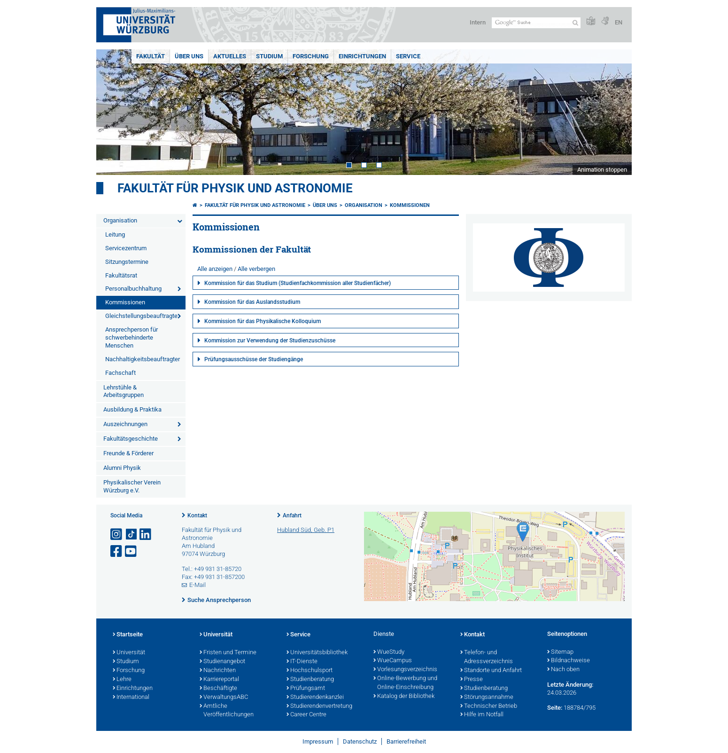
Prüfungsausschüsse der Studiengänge (253, 359)
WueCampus (392, 661)
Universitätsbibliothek (317, 653)
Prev (112, 112)
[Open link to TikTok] (131, 534)
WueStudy (388, 652)
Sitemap (560, 652)
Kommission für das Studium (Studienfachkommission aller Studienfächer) (297, 283)
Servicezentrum (126, 248)
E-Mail (197, 584)
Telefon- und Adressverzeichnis (486, 657)
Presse (471, 679)
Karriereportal (219, 679)
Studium (269, 56)
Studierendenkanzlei (315, 697)
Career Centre (306, 715)
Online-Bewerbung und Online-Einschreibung (405, 683)
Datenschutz (360, 741)
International (131, 697)
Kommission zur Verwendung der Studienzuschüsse (269, 340)
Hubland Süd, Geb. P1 (305, 529)
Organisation (120, 220)
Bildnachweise (568, 661)
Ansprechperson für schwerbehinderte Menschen (131, 337)
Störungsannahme (486, 697)
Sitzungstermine (126, 261)
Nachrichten (218, 670)
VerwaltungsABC (224, 697)
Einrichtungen (362, 56)
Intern (478, 22)
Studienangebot (222, 662)
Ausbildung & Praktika (132, 409)
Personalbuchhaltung (133, 288)
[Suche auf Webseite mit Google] (536, 22)
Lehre (122, 679)
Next (615, 112)
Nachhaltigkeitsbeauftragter (142, 359)
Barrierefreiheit (406, 741)
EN (618, 22)
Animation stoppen (602, 169)
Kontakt (197, 515)
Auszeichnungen (125, 424)
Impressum (317, 741)
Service (408, 56)
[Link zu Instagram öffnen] (117, 534)
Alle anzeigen (214, 268)
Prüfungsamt (306, 688)
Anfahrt (292, 515)
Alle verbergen (256, 268)
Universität (129, 653)
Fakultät (150, 56)
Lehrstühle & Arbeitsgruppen (123, 391)
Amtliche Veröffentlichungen (227, 711)
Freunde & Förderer (128, 453)
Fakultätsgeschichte (130, 438)
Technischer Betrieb (488, 706)
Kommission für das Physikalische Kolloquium (262, 321)
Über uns (189, 56)
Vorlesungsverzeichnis (405, 670)
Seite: (554, 707)
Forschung (311, 56)
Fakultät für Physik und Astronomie (235, 188)
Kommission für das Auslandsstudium (252, 302)
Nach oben (563, 670)
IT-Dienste (302, 662)
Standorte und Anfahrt (491, 670)
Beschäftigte (218, 688)
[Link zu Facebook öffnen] (117, 551)
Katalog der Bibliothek (403, 696)
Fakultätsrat (121, 275)
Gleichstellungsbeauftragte (141, 315)
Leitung (115, 234)
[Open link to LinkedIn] (146, 534)
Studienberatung (310, 679)
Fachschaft (120, 372)
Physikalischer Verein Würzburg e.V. (132, 486)
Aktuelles (229, 56)
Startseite (128, 635)
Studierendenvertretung (319, 706)
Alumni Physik (122, 467)
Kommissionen (125, 302)
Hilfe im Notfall (481, 715)
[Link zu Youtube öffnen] (131, 551)
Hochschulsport (310, 670)
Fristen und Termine (228, 653)
